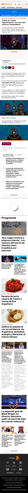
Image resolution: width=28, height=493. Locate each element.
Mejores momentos (7, 15)
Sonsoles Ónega (7, 1)
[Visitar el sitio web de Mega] (14, 466)
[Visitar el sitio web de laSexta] (14, 462)
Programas (11, 7)
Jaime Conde (6, 143)
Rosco (15, 15)
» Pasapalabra (17, 147)
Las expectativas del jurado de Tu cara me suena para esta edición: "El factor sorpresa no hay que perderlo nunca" (20, 440)
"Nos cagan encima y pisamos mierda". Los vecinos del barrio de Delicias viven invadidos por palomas (13, 244)
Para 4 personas (6, 324)
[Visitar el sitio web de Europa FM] (14, 469)
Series (3, 7)
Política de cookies (8, 484)
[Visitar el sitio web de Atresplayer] (11, 473)
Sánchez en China (7, 350)
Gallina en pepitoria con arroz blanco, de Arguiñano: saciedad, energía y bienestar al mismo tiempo (13, 331)
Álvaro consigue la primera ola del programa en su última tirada (7, 266)
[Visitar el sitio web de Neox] (20, 462)
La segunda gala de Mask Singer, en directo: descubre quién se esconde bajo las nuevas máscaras (13, 416)
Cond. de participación (19, 484)
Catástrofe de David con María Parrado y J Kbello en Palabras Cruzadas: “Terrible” (15, 161)
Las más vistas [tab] (8, 155)
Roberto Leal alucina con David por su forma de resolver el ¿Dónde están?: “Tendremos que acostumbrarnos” (15, 185)
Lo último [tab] (18, 155)
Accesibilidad (22, 489)
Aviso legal (8, 482)
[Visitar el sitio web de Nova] (7, 466)
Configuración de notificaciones (10, 489)
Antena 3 (3, 147)
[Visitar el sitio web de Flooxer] (19, 473)
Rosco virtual (22, 15)
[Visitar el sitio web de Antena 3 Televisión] (7, 462)
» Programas (10, 147)
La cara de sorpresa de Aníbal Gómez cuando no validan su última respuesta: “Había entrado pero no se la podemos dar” (15, 172)
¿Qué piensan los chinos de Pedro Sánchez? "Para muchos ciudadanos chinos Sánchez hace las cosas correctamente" (6, 357)
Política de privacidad (17, 482)
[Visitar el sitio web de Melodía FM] (20, 469)
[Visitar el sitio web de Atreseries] (20, 466)
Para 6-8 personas (7, 294)
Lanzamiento (18, 350)
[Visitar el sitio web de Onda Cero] (7, 469)
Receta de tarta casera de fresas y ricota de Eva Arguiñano (11, 300)
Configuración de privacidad (14, 487)
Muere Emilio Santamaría (17, 1)
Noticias (19, 7)
